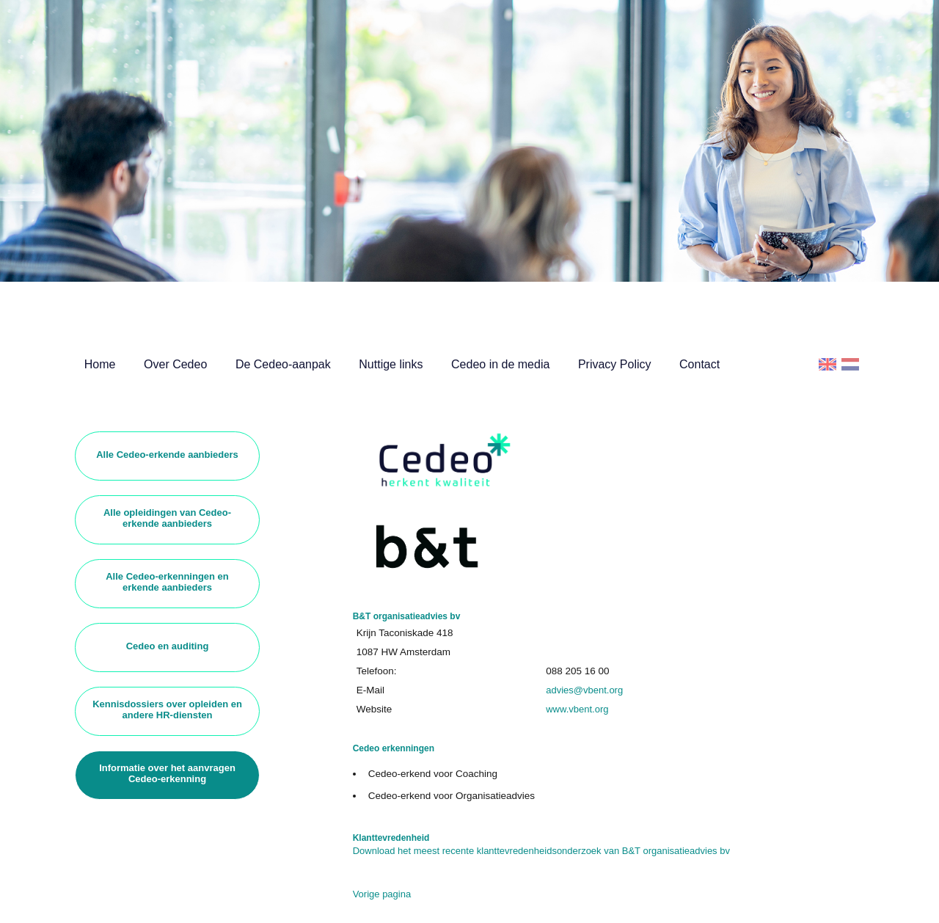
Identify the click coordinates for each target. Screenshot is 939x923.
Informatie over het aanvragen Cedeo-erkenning (167, 773)
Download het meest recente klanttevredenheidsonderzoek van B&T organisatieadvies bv (541, 850)
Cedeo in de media (500, 364)
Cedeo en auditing (167, 646)
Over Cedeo (175, 364)
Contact (699, 364)
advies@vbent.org (584, 690)
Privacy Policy (614, 364)
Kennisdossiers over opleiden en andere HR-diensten (167, 709)
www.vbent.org (577, 709)
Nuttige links (391, 364)
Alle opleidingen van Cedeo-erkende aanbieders (167, 518)
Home (100, 364)
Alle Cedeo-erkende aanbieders (167, 454)
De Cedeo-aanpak (283, 364)
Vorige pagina (382, 894)
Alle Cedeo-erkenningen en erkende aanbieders (167, 582)
